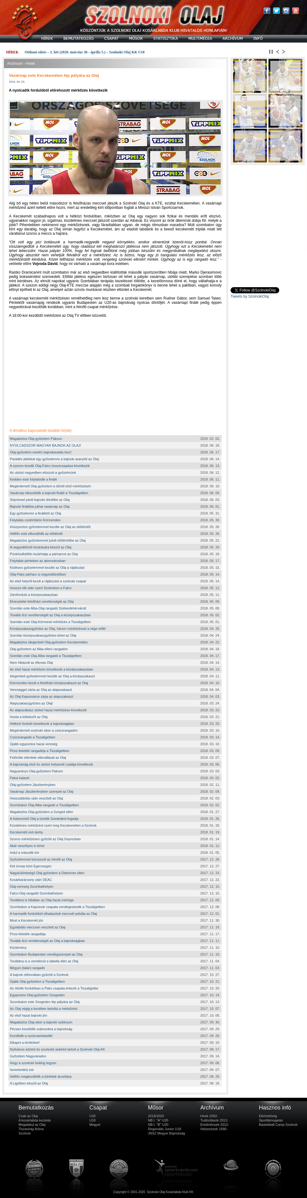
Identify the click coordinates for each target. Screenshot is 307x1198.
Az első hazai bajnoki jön (28, 1015)
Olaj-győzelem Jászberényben (32, 785)
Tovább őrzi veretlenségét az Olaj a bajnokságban (47, 941)
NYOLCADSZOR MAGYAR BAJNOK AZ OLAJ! (45, 445)
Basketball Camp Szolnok (278, 1124)
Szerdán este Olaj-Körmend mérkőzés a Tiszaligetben (50, 622)
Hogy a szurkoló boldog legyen (33, 1063)
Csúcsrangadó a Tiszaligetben (32, 737)
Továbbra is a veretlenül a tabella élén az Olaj (44, 961)
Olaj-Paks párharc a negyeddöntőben (38, 574)
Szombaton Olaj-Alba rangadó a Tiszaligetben (44, 805)
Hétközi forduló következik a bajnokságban (42, 723)
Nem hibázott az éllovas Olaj (31, 662)
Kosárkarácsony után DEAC (31, 880)
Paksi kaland (19, 778)
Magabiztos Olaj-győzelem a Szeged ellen (41, 812)
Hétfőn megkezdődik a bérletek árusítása (41, 1076)
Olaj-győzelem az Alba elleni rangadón (39, 649)
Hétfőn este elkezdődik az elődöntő (36, 533)
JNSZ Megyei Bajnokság (166, 1133)
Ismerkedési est (22, 1070)
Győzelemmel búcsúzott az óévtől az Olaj (41, 859)
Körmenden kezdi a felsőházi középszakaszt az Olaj (49, 683)
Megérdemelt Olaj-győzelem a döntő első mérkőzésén (50, 486)
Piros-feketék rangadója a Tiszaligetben (39, 751)
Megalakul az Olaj (31, 1124)
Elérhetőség (268, 1116)
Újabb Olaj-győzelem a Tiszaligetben (37, 981)
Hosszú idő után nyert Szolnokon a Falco (41, 588)
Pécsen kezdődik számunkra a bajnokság (41, 1029)
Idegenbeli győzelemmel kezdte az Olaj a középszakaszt (52, 676)
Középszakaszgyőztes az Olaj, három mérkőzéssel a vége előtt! (58, 628)
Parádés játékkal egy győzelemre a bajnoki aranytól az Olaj (54, 459)
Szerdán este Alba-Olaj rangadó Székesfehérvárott (48, 608)
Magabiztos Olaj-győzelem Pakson (36, 438)
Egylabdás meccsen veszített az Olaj (37, 927)
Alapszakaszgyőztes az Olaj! (31, 703)
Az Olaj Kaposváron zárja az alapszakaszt (41, 696)
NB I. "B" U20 (158, 1124)
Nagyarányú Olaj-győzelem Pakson (36, 771)
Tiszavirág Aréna (31, 1129)
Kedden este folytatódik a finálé (33, 479)
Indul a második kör (24, 852)
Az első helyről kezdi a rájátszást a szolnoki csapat (48, 581)
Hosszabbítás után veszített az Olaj (36, 798)
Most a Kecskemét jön (26, 920)
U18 (92, 1120)
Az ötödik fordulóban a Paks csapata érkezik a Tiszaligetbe (54, 988)
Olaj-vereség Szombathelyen (31, 886)
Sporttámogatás (271, 1120)
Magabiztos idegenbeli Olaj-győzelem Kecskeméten (49, 642)
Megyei (94, 1124)
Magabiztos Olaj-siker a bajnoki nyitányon (41, 1022)
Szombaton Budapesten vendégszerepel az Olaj (46, 954)
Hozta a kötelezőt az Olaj (28, 717)
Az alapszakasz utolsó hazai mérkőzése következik (48, 710)
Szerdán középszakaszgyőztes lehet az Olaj (43, 635)
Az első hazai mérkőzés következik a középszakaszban (51, 669)
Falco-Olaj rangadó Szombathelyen (36, 893)
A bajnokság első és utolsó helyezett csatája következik (51, 764)
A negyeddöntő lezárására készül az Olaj (40, 547)
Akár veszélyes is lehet (27, 846)
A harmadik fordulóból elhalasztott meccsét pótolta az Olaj (53, 913)
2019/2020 (156, 1116)
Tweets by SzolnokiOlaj (250, 296)
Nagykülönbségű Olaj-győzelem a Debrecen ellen (47, 873)
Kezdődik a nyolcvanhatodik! (31, 1036)
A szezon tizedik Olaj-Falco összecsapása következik (50, 466)
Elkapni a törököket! (25, 1042)
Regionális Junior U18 (164, 1129)
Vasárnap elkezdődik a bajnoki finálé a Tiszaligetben (49, 493)
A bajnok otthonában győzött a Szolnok (39, 975)
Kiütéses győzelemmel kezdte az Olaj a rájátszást (47, 567)
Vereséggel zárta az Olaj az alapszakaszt (41, 690)
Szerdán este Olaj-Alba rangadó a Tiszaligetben (46, 656)
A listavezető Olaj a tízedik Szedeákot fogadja (44, 818)
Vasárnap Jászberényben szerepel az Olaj (41, 791)
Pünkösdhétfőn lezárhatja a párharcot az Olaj (44, 554)
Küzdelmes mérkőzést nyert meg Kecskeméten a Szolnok (53, 825)
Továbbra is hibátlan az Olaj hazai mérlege (42, 900)
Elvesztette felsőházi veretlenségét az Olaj (42, 601)
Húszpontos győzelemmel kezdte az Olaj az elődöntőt (50, 527)
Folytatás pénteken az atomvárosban (37, 561)
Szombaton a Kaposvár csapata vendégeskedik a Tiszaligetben (57, 907)
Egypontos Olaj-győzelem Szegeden (37, 995)
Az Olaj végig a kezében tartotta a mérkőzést (43, 1008)
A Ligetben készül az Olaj (29, 1083)
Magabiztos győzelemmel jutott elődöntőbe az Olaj (48, 540)
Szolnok (24, 1133)
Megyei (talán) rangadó (27, 968)
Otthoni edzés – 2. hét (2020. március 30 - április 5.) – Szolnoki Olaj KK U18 (85, 52)
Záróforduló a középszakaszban (34, 595)
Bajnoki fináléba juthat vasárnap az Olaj (39, 506)
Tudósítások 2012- (214, 1120)
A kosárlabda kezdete (34, 1120)
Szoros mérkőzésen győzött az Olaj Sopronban (45, 839)
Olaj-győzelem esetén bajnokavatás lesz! (41, 452)
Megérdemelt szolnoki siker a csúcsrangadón (44, 730)
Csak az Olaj (28, 1116)
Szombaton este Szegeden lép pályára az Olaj (45, 1002)
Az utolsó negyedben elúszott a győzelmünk (43, 472)
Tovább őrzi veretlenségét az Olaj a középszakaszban (50, 615)
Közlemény (18, 947)
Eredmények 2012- (214, 1124)
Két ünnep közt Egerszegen (30, 866)
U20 (92, 1116)
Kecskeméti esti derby (26, 832)
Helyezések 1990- (213, 1129)
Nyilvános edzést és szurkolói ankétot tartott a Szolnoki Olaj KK (57, 1049)
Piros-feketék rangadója (28, 934)
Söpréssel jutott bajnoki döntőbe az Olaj (40, 500)
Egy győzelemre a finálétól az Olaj (35, 513)
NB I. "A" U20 (158, 1120)
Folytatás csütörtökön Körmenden (35, 520)
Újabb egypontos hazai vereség (33, 744)
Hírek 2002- (209, 1116)
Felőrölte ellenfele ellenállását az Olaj (38, 757)
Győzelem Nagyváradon (28, 1056)
